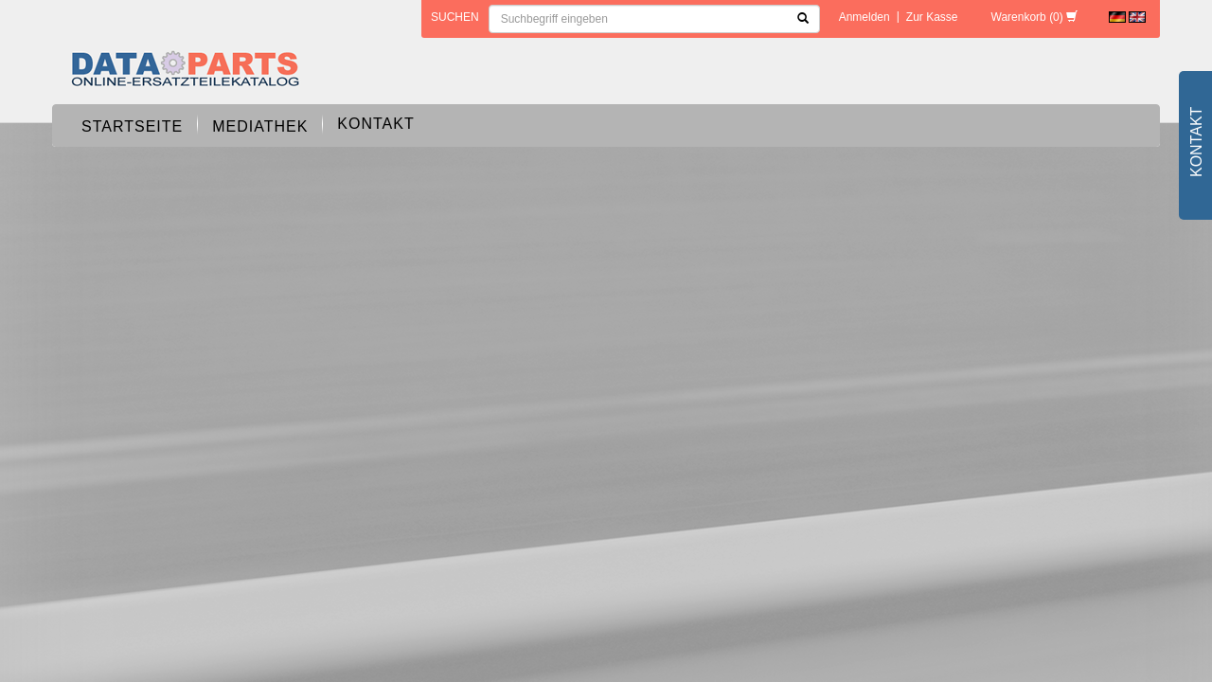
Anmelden (864, 17)
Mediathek (260, 126)
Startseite (132, 126)
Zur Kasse (932, 17)
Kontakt (375, 124)
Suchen (455, 17)
